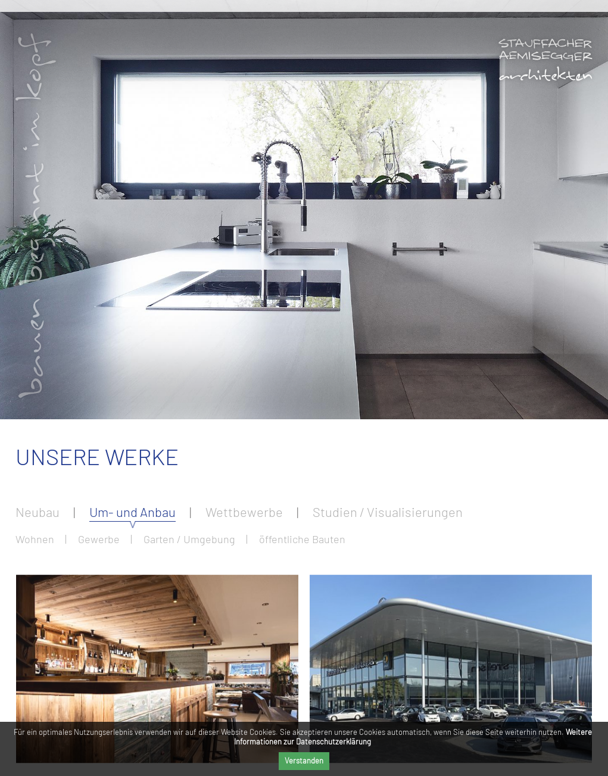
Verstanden (304, 760)
